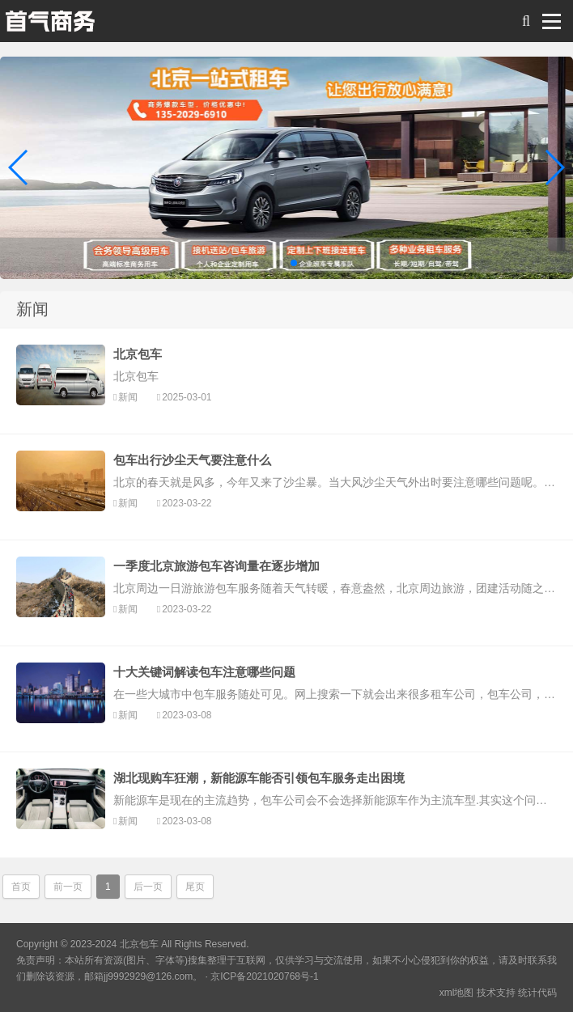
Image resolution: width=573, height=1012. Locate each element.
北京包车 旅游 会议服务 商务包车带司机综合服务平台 (50, 25)
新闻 (128, 397)
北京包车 (137, 354)
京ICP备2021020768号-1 (264, 976)
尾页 (195, 886)
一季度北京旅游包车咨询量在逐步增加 (216, 566)
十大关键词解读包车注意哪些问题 (204, 672)
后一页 (148, 886)
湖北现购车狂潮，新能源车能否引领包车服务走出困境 (259, 778)
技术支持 (496, 992)
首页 (21, 886)
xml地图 (456, 992)
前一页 (68, 886)
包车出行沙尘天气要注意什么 (192, 460)
